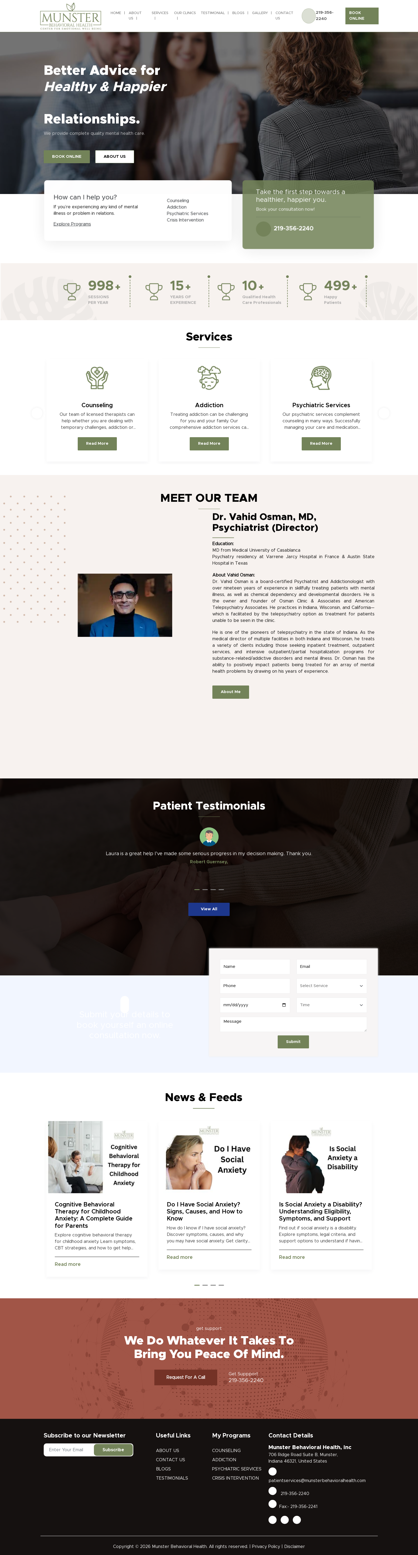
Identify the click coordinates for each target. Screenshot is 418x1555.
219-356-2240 (325, 16)
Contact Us (284, 15)
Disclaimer (294, 1546)
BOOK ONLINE (356, 16)
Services (160, 13)
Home (116, 13)
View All (209, 909)
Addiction (224, 1460)
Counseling (226, 1451)
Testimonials (172, 1478)
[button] (197, 889)
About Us (135, 15)
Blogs (238, 13)
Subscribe (113, 1450)
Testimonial (213, 13)
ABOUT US (115, 157)
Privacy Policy (266, 1546)
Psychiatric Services (236, 1469)
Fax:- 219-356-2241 (293, 1506)
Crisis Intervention (235, 1478)
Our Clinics (185, 13)
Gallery (260, 13)
